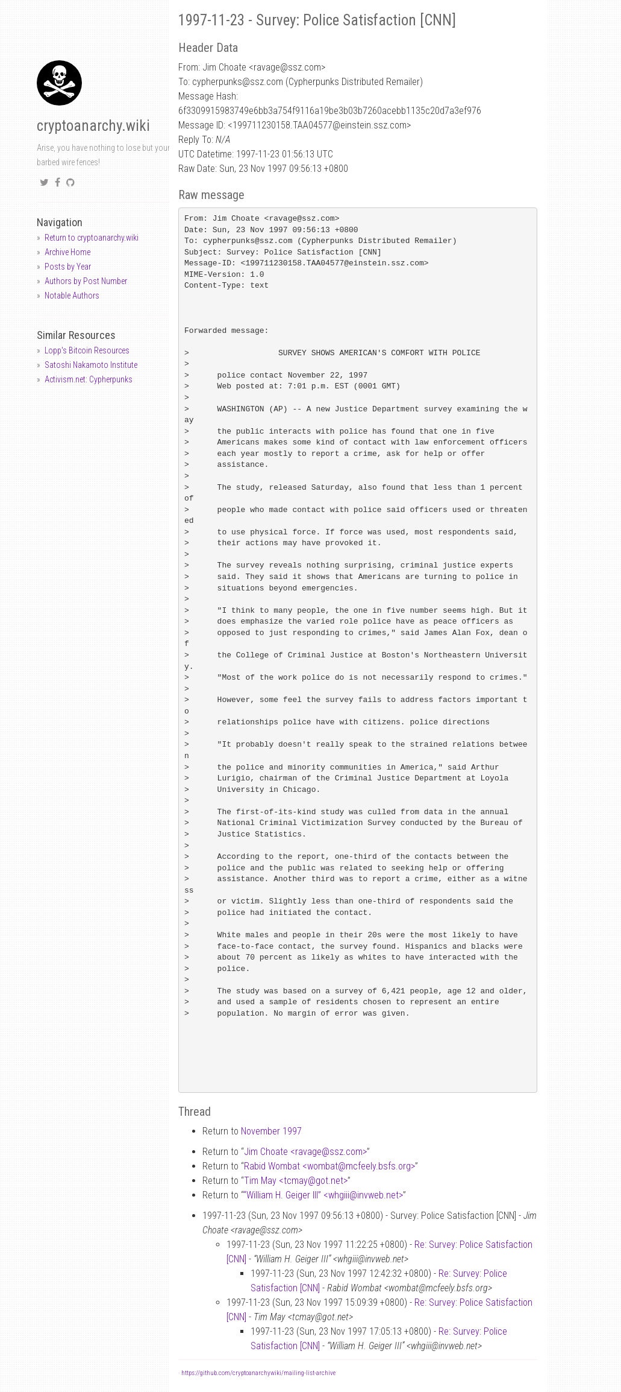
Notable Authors (72, 295)
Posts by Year (68, 266)
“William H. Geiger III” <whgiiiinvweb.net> (323, 1195)
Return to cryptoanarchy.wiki (92, 237)
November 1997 (271, 1131)
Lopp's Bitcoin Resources (87, 350)
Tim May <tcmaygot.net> (296, 1180)
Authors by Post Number (86, 281)
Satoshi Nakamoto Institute (91, 365)
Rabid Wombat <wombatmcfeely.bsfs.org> (329, 1166)
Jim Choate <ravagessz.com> (305, 1151)
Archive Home (67, 252)
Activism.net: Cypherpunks (89, 379)
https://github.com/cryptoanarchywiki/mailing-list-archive (258, 1373)
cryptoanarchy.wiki (93, 125)
